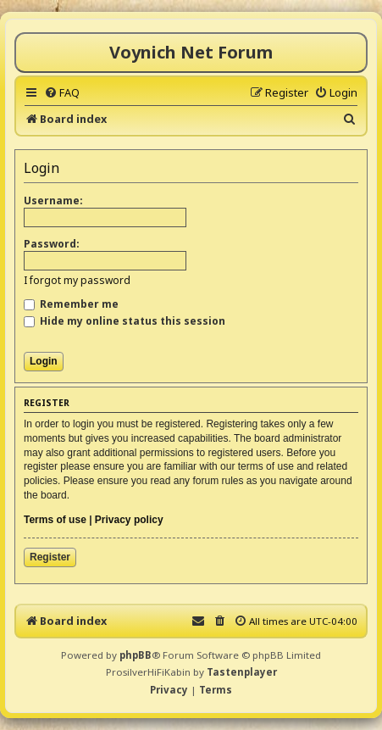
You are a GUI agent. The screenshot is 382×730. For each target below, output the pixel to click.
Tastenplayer (242, 672)
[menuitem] (62, 92)
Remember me (71, 304)
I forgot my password (77, 280)
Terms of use (55, 520)
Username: (53, 200)
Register (50, 557)
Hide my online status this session (124, 321)
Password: (52, 244)
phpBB (135, 655)
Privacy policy (129, 520)
